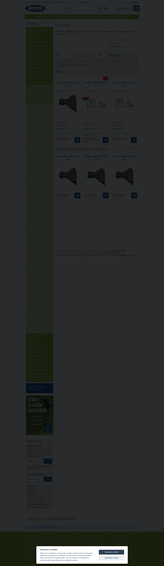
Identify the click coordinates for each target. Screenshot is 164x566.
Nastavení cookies (111, 558)
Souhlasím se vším (111, 552)
